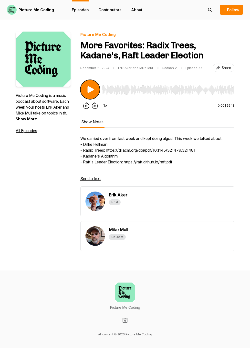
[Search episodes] (210, 10)
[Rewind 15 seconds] (86, 105)
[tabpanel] (157, 161)
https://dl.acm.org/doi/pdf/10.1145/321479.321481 (150, 150)
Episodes (80, 9)
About (136, 9)
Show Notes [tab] (92, 121)
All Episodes (26, 130)
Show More (26, 118)
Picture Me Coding (36, 9)
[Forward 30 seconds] (95, 105)
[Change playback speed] (105, 105)
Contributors (109, 9)
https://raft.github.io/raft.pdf (148, 161)
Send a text (90, 178)
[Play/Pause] (90, 89)
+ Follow (231, 9)
